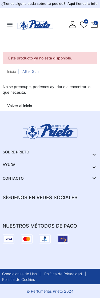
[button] (94, 25)
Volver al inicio (19, 105)
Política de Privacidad (63, 273)
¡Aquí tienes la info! (82, 3)
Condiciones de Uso (19, 273)
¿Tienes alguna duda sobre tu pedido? (33, 3)
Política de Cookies (18, 279)
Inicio (11, 71)
